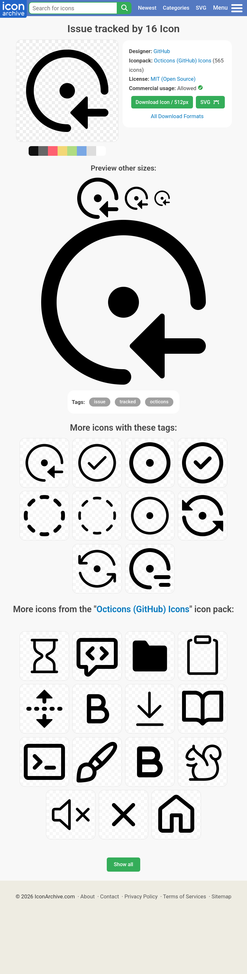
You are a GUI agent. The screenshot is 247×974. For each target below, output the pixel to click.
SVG (201, 8)
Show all (123, 864)
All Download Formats (177, 116)
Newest (147, 8)
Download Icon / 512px (162, 102)
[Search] (124, 8)
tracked (128, 402)
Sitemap (222, 896)
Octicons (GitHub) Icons (183, 60)
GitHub (161, 51)
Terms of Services (184, 896)
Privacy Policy (141, 896)
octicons (159, 402)
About (87, 896)
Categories (176, 8)
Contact (109, 896)
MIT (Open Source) (173, 79)
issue (99, 402)
